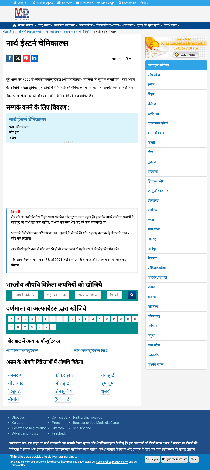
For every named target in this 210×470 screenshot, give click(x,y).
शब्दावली (128, 25)
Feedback (59, 433)
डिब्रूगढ (14, 391)
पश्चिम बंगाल (155, 364)
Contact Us (127, 3)
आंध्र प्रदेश (154, 75)
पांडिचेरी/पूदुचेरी (157, 277)
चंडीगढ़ (152, 104)
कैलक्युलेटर (87, 25)
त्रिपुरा (151, 336)
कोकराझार (64, 375)
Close (194, 459)
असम (151, 85)
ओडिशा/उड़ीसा (157, 268)
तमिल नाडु (154, 316)
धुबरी (105, 391)
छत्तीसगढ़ (153, 114)
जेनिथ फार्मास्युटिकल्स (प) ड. (91, 350)
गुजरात (152, 162)
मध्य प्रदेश (154, 229)
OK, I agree (152, 459)
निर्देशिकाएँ (171, 25)
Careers (64, 3)
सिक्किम (153, 306)
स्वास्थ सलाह (27, 25)
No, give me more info (174, 459)
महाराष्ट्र (152, 239)
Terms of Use (18, 465)
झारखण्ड (153, 200)
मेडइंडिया (8, 32)
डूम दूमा (108, 383)
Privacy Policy (120, 461)
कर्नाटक (152, 210)
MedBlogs (105, 3)
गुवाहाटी (108, 375)
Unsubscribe (82, 428)
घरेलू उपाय (45, 25)
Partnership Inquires (87, 417)
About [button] (21, 3)
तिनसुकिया (64, 391)
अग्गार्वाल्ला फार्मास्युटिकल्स (22, 350)
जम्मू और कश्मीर (158, 191)
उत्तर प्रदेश (154, 345)
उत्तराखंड (153, 355)
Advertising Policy (25, 433)
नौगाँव (13, 399)
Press (56, 423)
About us (18, 417)
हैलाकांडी (63, 399)
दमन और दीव (156, 133)
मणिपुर (152, 249)
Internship (84, 3)
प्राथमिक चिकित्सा (65, 25)
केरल (151, 220)
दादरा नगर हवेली (158, 123)
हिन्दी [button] (144, 3)
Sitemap (58, 428)
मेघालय (152, 258)
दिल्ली (151, 143)
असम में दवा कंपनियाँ (76, 32)
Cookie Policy (103, 461)
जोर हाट (62, 383)
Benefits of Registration (29, 428)
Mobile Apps (43, 3)
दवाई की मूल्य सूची (149, 25)
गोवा (150, 152)
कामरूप (15, 375)
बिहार (151, 94)
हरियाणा (153, 171)
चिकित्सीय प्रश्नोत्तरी (108, 25)
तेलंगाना (152, 326)
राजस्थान (153, 297)
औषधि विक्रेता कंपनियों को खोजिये (38, 32)
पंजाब (151, 287)
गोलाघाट (15, 383)
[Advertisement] (72, 172)
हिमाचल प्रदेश (156, 181)
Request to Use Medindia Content (97, 423)
